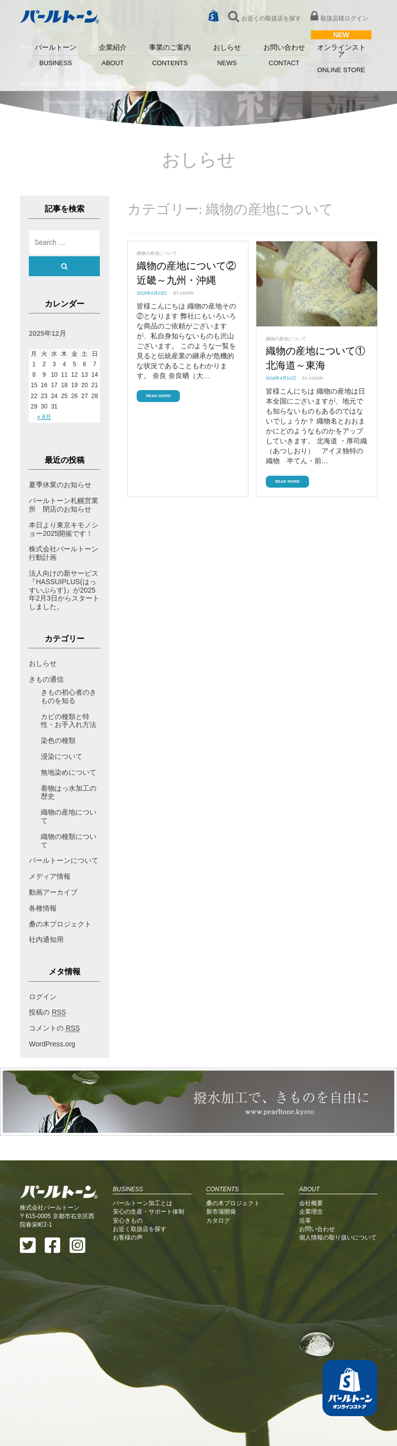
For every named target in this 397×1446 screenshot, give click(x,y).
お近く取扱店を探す (139, 1229)
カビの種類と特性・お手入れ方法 (68, 721)
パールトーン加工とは (142, 1203)
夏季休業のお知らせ (60, 485)
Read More (158, 396)
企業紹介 (112, 55)
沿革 (305, 1220)
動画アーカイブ (53, 892)
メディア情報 (50, 876)
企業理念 (311, 1211)
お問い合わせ (284, 55)
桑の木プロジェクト (60, 924)
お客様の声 (128, 1237)
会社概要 (311, 1203)
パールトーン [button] (55, 55)
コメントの (54, 1028)
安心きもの (128, 1220)
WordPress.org (52, 1044)
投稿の (47, 1012)
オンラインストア (341, 59)
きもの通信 (46, 679)
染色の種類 (58, 740)
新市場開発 (221, 1211)
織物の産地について (157, 253)
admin (187, 293)
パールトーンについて (63, 860)
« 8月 (44, 416)
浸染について (61, 756)
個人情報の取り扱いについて (338, 1237)
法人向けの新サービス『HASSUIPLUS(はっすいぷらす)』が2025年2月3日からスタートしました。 (64, 590)
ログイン (43, 997)
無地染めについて (68, 772)
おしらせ (226, 55)
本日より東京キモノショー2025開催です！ (63, 529)
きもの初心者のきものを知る (68, 696)
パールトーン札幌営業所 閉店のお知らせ (63, 505)
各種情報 (43, 908)
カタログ (218, 1220)
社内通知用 (46, 939)
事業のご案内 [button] (169, 55)
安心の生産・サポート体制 (148, 1211)
